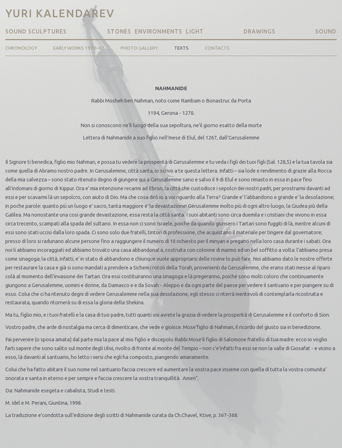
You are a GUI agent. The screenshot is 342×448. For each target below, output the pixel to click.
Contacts (217, 48)
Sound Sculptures (36, 31)
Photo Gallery (139, 48)
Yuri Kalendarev (60, 13)
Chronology (21, 48)
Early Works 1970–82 (78, 48)
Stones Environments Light (155, 31)
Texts (181, 48)
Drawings (259, 31)
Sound (325, 31)
